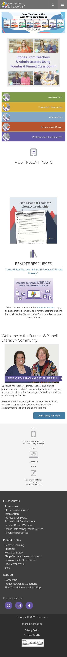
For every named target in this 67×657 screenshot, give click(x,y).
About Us (10, 548)
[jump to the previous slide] (7, 22)
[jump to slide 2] (32, 29)
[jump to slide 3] (35, 29)
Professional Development (20, 521)
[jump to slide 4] (39, 29)
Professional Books (16, 517)
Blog (7, 567)
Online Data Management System (24, 529)
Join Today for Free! (49, 415)
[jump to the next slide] (60, 22)
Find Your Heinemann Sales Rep (23, 587)
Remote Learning (45, 307)
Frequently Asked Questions (21, 583)
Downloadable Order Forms (20, 560)
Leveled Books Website (18, 525)
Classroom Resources (17, 510)
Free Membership (15, 563)
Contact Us (33, 462)
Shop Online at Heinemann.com (23, 556)
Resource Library (14, 552)
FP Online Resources (16, 532)
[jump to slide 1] (28, 29)
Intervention (12, 513)
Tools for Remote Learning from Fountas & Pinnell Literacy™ (33, 286)
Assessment (12, 506)
